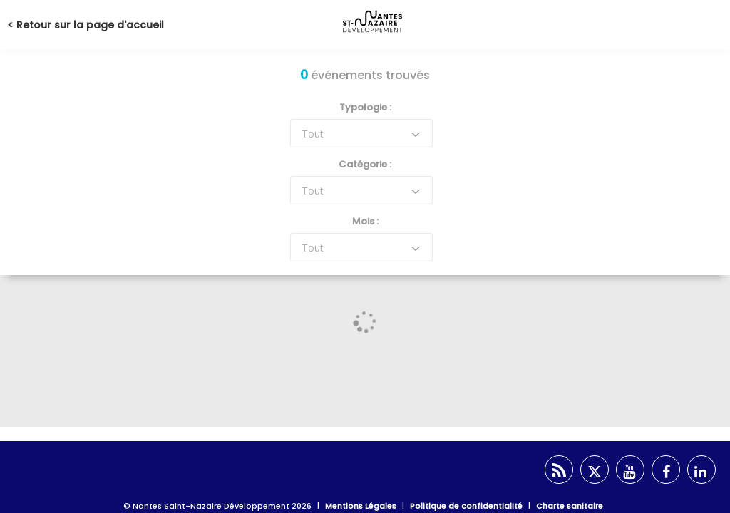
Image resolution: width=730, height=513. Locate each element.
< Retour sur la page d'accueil (85, 25)
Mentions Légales (360, 506)
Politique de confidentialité (466, 506)
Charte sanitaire (569, 506)
